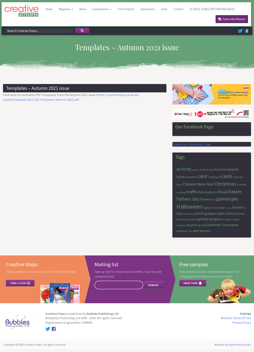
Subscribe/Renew (234, 22)
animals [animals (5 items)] (195, 172)
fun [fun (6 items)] (214, 202)
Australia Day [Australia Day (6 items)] (207, 172)
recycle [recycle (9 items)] (191, 228)
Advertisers (149, 12)
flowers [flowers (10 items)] (206, 202)
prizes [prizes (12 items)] (203, 221)
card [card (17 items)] (202, 179)
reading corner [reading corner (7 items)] (230, 222)
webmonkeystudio (240, 347)
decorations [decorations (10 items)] (207, 195)
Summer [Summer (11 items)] (214, 227)
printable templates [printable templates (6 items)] (186, 222)
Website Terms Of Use (236, 321)
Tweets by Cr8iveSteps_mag (191, 147)
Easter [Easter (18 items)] (235, 194)
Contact (180, 12)
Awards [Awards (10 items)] (232, 172)
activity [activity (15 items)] (183, 172)
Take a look (20, 286)
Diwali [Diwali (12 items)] (222, 194)
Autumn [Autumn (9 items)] (220, 172)
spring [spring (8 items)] (201, 228)
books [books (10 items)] (181, 179)
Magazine (67, 12)
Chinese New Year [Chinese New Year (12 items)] (198, 187)
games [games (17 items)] (223, 201)
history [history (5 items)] (228, 210)
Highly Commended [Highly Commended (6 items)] (214, 210)
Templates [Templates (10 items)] (229, 227)
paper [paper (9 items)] (212, 216)
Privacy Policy (241, 325)
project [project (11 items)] (215, 221)
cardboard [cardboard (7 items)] (214, 180)
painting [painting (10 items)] (200, 216)
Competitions (103, 12)
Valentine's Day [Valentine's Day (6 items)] (184, 234)
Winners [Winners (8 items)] (205, 234)
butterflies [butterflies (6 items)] (192, 180)
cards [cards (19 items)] (227, 179)
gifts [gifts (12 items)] (234, 201)
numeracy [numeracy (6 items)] (187, 216)
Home (50, 12)
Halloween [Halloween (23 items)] (189, 209)
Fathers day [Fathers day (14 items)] (187, 201)
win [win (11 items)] (196, 233)
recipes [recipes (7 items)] (181, 228)
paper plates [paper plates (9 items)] (226, 216)
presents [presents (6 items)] (240, 216)
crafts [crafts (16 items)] (191, 194)
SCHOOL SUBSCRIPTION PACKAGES (213, 12)
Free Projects (127, 12)
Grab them (192, 286)
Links (165, 12)
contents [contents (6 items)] (241, 187)
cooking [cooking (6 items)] (180, 195)
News (84, 12)
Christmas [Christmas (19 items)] (225, 186)
